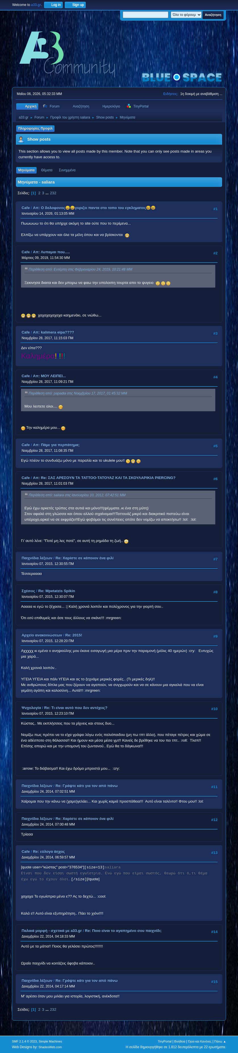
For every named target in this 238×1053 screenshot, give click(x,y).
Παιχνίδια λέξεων (37, 558)
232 (53, 193)
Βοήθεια (179, 1041)
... (47, 193)
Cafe (26, 208)
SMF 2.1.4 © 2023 (24, 1041)
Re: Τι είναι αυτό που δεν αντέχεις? (76, 708)
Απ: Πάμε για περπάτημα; (56, 445)
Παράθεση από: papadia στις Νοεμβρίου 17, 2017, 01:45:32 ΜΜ (78, 393)
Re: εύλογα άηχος (49, 851)
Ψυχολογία (31, 708)
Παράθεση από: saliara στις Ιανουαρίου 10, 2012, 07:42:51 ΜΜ (77, 495)
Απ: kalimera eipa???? (53, 332)
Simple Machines (50, 1041)
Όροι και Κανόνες (200, 1041)
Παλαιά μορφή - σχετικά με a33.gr (52, 931)
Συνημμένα (67, 170)
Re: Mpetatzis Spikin (56, 591)
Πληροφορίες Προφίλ (35, 128)
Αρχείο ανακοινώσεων (42, 635)
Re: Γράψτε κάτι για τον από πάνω (86, 786)
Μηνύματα (26, 170)
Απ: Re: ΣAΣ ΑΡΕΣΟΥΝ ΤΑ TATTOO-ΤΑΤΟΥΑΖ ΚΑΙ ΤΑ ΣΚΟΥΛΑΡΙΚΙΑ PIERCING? (104, 478)
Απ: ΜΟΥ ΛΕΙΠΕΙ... (49, 376)
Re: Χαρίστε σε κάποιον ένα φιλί (84, 558)
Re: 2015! (73, 635)
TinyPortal (165, 1041)
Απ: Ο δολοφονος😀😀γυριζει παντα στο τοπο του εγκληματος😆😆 (94, 208)
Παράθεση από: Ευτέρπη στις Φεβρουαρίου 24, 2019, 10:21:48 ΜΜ (80, 270)
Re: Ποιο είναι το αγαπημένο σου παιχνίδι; (123, 931)
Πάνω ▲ (220, 1041)
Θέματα (47, 170)
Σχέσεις (28, 591)
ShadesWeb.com (50, 1047)
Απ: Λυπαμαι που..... (51, 252)
